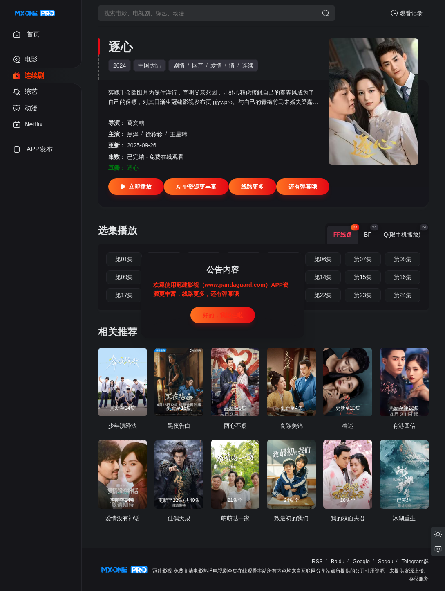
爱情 (216, 65)
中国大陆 (149, 65)
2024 (119, 65)
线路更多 (252, 186)
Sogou (386, 561)
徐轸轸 (154, 134)
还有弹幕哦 (302, 186)
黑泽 (133, 134)
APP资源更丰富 (196, 186)
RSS (317, 561)
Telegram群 (415, 561)
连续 (247, 65)
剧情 (179, 65)
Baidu (337, 561)
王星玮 (178, 134)
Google (361, 561)
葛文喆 (135, 123)
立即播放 (136, 186)
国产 (197, 65)
